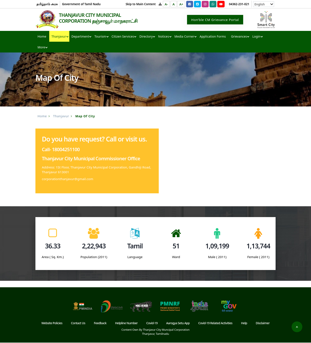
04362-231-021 (239, 4)
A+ (181, 4)
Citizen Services (123, 37)
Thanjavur (58, 37)
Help (244, 323)
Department (80, 37)
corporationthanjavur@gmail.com (67, 179)
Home (42, 37)
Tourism (100, 37)
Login (256, 37)
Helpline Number (126, 323)
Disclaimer (263, 323)
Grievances (239, 37)
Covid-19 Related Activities (215, 323)
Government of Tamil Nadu (81, 4)
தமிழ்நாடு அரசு (47, 4)
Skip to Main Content (141, 4)
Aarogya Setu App (178, 323)
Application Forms (213, 37)
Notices (163, 37)
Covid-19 (151, 323)
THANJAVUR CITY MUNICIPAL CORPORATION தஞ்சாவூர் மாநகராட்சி (99, 18)
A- (166, 4)
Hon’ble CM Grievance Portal (215, 20)
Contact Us (78, 323)
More (41, 48)
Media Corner (184, 37)
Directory (146, 37)
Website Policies (51, 323)
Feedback (100, 323)
